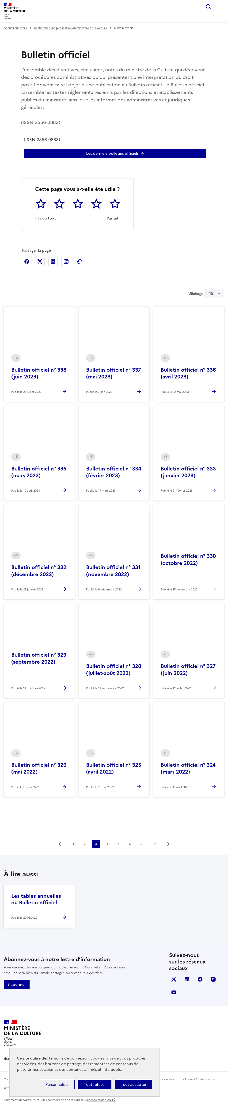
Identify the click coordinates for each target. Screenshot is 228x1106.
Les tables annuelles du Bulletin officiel (36, 899)
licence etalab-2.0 (99, 1100)
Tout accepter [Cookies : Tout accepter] (133, 1084)
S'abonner (17, 984)
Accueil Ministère (16, 28)
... (141, 843)
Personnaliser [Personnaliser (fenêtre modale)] (57, 1084)
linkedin (187, 979)
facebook (200, 979)
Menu (221, 6)
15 (211, 293)
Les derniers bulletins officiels (112, 153)
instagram (213, 979)
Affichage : (205, 293)
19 (154, 843)
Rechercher (208, 6)
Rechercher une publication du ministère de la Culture (71, 28)
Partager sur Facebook (26, 261)
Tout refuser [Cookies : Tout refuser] (95, 1084)
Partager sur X (40, 261)
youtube (174, 992)
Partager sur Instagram (66, 261)
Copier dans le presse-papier (79, 261)
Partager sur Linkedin (53, 261)
